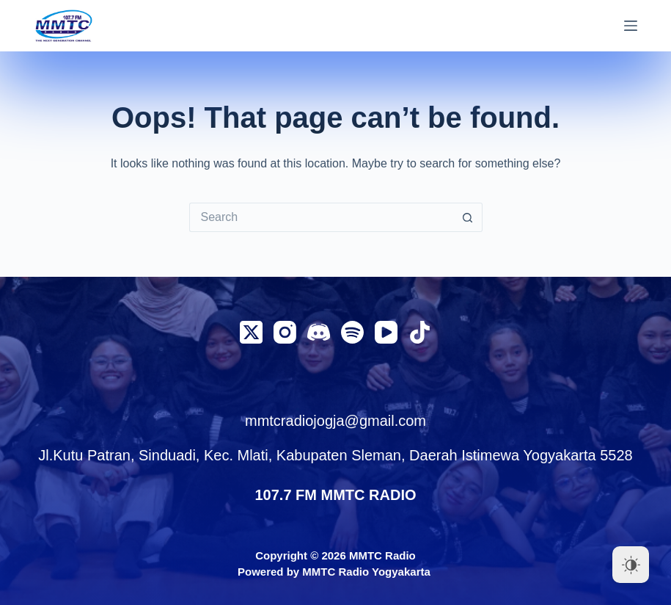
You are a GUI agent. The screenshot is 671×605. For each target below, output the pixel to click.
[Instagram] (285, 332)
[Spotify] (352, 332)
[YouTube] (386, 332)
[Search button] (468, 217)
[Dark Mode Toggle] (630, 564)
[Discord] (318, 332)
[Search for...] (321, 217)
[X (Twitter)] (251, 332)
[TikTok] (419, 332)
